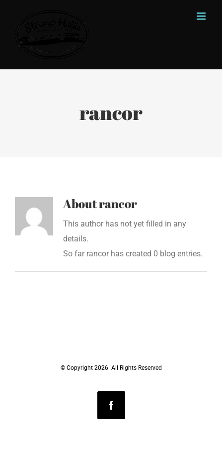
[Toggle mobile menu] (202, 16)
